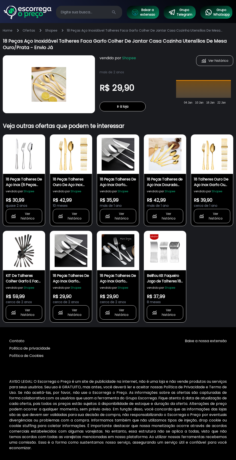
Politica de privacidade (29, 348)
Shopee (51, 30)
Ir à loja (122, 106)
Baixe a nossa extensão (206, 341)
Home (7, 30)
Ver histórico (214, 60)
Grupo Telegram (180, 12)
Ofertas (29, 30)
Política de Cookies (26, 355)
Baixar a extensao (143, 12)
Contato (16, 341)
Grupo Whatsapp (217, 12)
